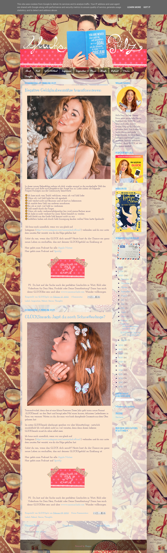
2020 (121, 354)
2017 (121, 366)
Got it (147, 7)
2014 (121, 378)
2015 (121, 374)
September (126, 292)
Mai (123, 308)
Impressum (66, 71)
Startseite (67, 525)
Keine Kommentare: (80, 513)
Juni (123, 304)
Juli (123, 300)
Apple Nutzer (65, 248)
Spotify (58, 251)
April (123, 312)
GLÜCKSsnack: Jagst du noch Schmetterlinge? (65, 316)
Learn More (134, 7)
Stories (126, 71)
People (103, 71)
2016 (121, 370)
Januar (124, 340)
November (125, 283)
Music (93, 71)
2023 (121, 276)
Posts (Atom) (41, 532)
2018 (121, 362)
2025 (121, 267)
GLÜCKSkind (50, 71)
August (124, 296)
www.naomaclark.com (72, 292)
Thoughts (29, 76)
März (123, 317)
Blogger (88, 546)
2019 (121, 358)
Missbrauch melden (125, 407)
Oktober (124, 287)
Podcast (114, 71)
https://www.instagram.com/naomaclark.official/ (58, 230)
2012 (121, 387)
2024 (121, 271)
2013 (121, 383)
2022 (121, 345)
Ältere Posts (103, 525)
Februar (124, 321)
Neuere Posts (32, 525)
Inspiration (81, 71)
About (28, 71)
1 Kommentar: (77, 297)
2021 (121, 350)
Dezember (125, 279)
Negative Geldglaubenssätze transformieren (63, 90)
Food (37, 71)
